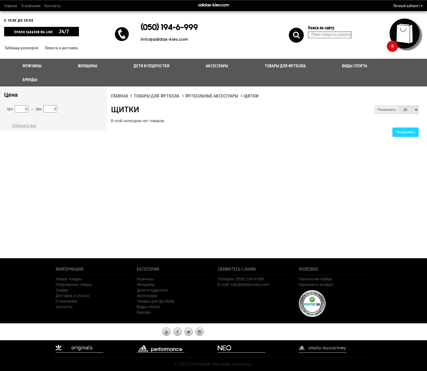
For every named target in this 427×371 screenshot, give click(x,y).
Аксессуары (217, 65)
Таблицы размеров (21, 47)
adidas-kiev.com (213, 5)
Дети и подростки (151, 65)
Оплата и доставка (61, 47)
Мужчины (32, 65)
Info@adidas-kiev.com (250, 284)
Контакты (53, 5)
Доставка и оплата (72, 295)
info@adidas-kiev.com (164, 40)
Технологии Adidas (315, 279)
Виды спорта (354, 65)
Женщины (87, 65)
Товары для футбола (285, 65)
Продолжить (405, 132)
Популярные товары (74, 284)
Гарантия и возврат (316, 284)
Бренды (29, 79)
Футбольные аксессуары (211, 96)
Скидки (62, 290)
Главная (10, 5)
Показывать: (387, 110)
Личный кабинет (408, 5)
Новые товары (69, 279)
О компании (30, 5)
